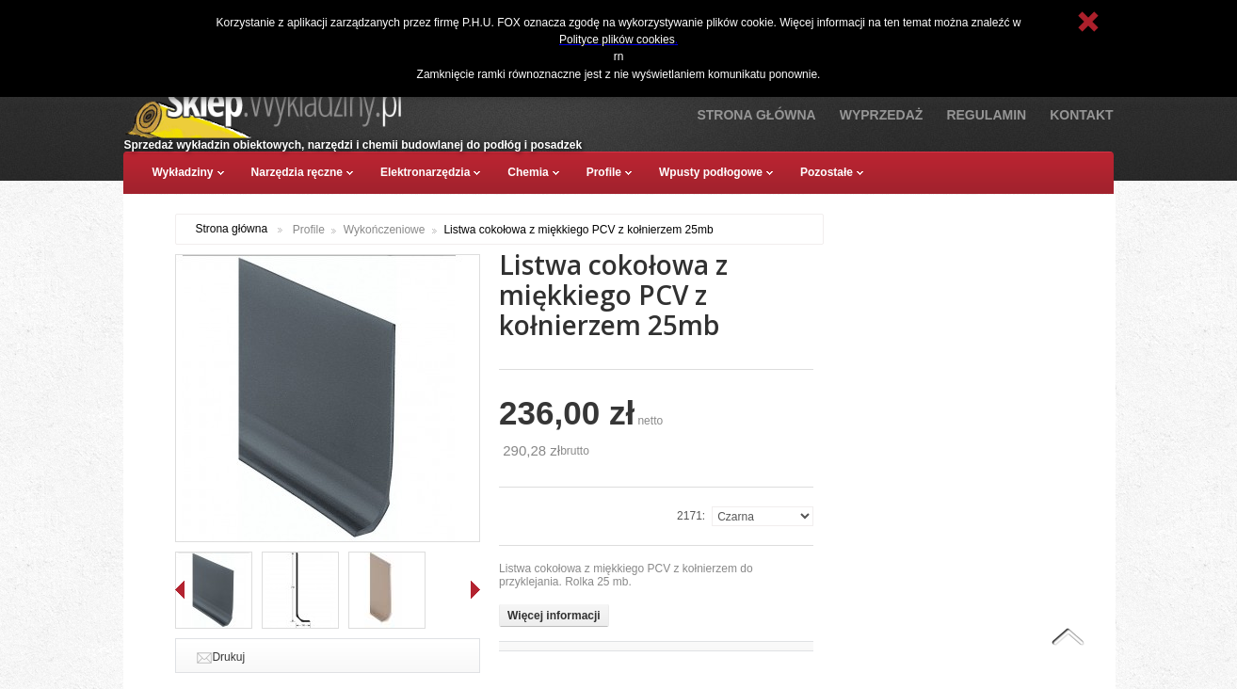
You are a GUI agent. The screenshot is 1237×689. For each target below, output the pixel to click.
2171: (691, 515)
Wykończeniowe (385, 229)
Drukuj (228, 657)
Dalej (475, 589)
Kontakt (1081, 114)
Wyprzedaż (882, 114)
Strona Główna (756, 114)
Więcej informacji (554, 615)
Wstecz (180, 589)
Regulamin (986, 114)
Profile (309, 229)
